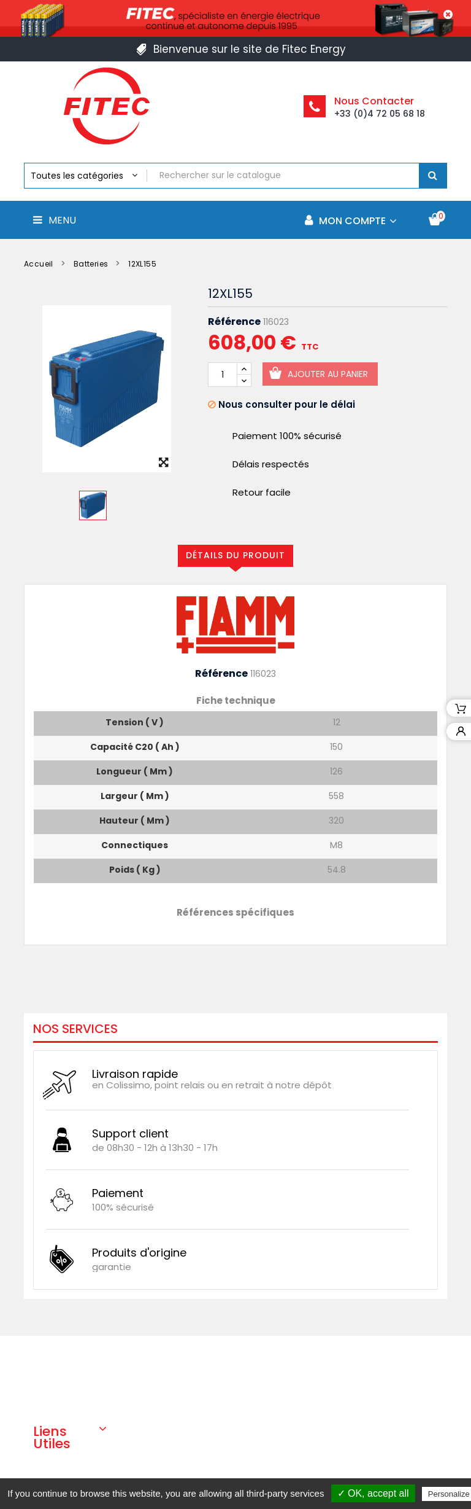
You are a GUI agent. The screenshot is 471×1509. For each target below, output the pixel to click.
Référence (234, 321)
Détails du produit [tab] (235, 555)
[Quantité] (222, 374)
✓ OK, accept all (373, 1493)
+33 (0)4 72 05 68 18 (379, 113)
